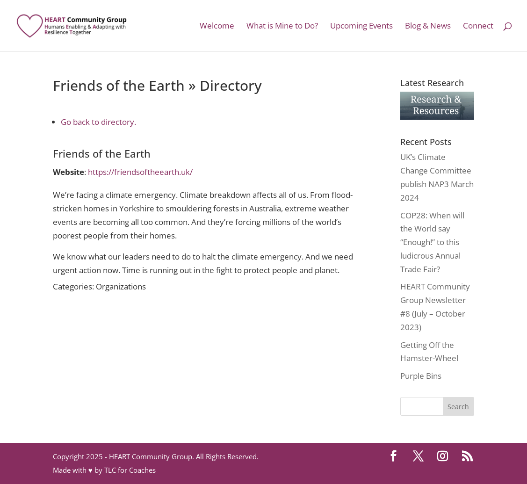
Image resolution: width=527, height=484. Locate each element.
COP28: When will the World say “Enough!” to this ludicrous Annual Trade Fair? (432, 242)
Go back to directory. (98, 121)
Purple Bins (420, 375)
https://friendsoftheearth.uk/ (140, 171)
